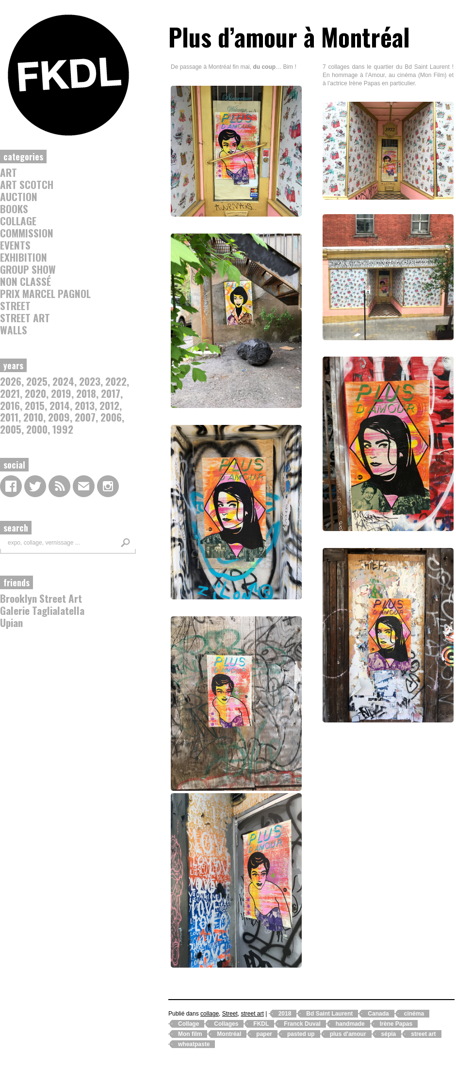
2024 (63, 381)
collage (18, 220)
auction (18, 196)
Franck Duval (302, 1023)
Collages (226, 1023)
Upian (11, 622)
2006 (111, 416)
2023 (89, 381)
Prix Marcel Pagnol (45, 293)
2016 (10, 405)
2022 (116, 381)
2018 (86, 393)
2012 (109, 405)
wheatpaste (194, 1044)
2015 (35, 405)
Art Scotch (26, 184)
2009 (59, 416)
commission (26, 232)
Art (8, 172)
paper (264, 1034)
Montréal (229, 1034)
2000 (37, 429)
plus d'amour (348, 1034)
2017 (110, 393)
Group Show (28, 269)
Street (15, 305)
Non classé (25, 281)
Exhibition (23, 257)
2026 (10, 381)
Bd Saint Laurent (329, 1013)
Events (15, 244)
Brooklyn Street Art (41, 598)
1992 (62, 429)
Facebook (11, 486)
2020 (35, 393)
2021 (10, 393)
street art (25, 317)
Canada (378, 1013)
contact (84, 486)
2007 (85, 416)
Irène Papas (396, 1023)
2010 (33, 416)
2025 (37, 381)
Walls (13, 329)
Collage (188, 1023)
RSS (59, 486)
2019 (61, 393)
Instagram (108, 486)
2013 (85, 405)
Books (14, 208)
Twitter (35, 486)
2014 (59, 405)
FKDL (261, 1023)
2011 (9, 416)
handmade (350, 1023)
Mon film (190, 1034)
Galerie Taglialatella (42, 610)
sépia (388, 1034)
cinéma (414, 1013)
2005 (10, 429)
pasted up (301, 1034)
